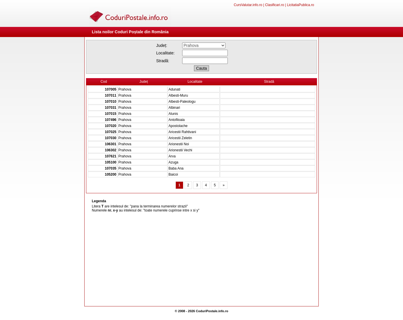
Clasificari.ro (274, 5)
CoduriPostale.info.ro (212, 311)
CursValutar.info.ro (248, 5)
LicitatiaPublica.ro (300, 5)
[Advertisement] (201, 259)
